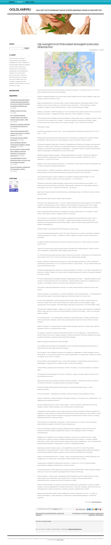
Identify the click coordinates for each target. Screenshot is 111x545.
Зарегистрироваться (75, 529)
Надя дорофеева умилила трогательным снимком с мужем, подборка (20, 145)
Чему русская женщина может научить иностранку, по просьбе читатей (20, 133)
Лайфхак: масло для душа (18, 111)
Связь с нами (30, 2)
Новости (20, 2)
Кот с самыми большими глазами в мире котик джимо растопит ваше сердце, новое (19, 117)
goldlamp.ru (20, 9)
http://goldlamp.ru (97, 502)
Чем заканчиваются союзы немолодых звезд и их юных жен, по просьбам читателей (20, 160)
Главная (11, 2)
